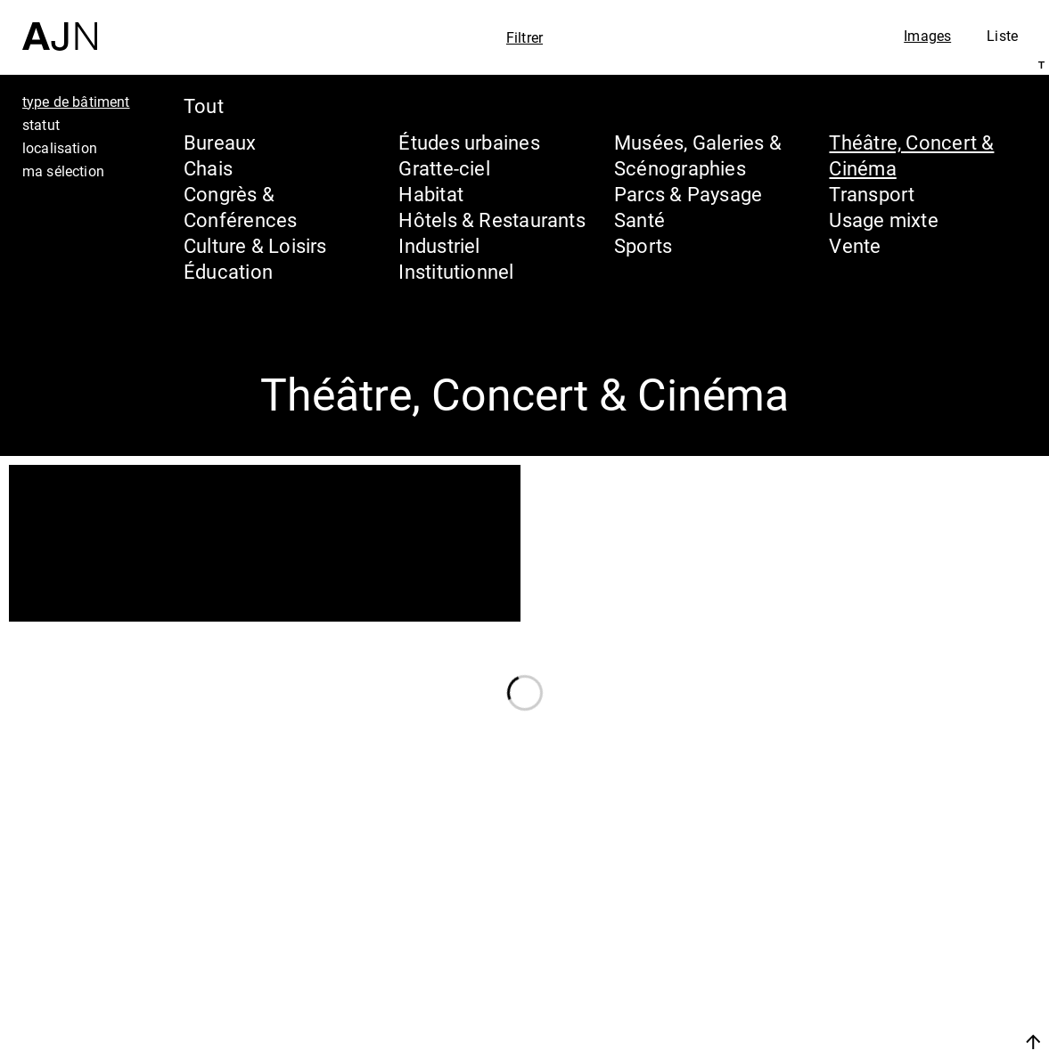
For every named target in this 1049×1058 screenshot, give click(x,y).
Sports (643, 245)
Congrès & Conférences (240, 206)
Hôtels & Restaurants (491, 219)
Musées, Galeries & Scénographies (698, 155)
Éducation (228, 271)
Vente (855, 245)
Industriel (438, 245)
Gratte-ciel (443, 168)
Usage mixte (883, 219)
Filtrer (524, 37)
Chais (208, 168)
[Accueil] (59, 25)
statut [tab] (41, 124)
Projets (865, 964)
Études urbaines (468, 142)
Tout (204, 105)
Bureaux (220, 142)
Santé (639, 219)
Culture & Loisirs (255, 245)
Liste (1002, 35)
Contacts (876, 997)
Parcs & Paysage (688, 194)
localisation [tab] (59, 148)
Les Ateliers (893, 930)
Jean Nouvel (897, 896)
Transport (871, 194)
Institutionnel (455, 271)
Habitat (430, 194)
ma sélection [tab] (63, 171)
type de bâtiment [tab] (76, 101)
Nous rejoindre (864, 1041)
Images (927, 35)
